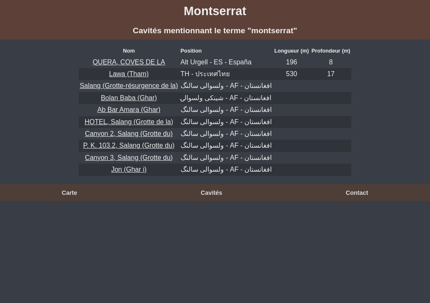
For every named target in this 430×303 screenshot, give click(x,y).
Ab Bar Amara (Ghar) (128, 109)
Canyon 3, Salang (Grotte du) (129, 157)
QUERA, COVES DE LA (129, 62)
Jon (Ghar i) (129, 169)
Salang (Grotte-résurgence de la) (129, 85)
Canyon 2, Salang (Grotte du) (129, 133)
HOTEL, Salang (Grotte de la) (128, 121)
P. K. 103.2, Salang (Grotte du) (129, 145)
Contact (357, 192)
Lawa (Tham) (129, 73)
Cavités (211, 192)
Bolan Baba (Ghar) (129, 97)
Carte (69, 192)
